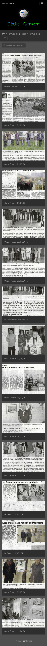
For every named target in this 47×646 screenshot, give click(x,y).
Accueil (3, 34)
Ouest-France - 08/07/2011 (16, 397)
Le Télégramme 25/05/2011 (16, 320)
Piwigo (29, 641)
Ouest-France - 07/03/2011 (16, 203)
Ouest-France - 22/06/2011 (16, 358)
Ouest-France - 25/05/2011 (16, 281)
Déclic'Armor (8, 3)
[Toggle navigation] (42, 3)
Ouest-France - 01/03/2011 (16, 164)
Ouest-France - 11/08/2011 (16, 631)
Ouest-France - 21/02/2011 (16, 125)
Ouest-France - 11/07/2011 (16, 475)
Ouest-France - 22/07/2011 (16, 592)
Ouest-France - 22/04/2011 (16, 242)
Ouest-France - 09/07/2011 (16, 436)
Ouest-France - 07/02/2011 (16, 86)
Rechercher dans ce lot (14, 45)
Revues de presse (17, 33)
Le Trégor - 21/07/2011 (14, 514)
